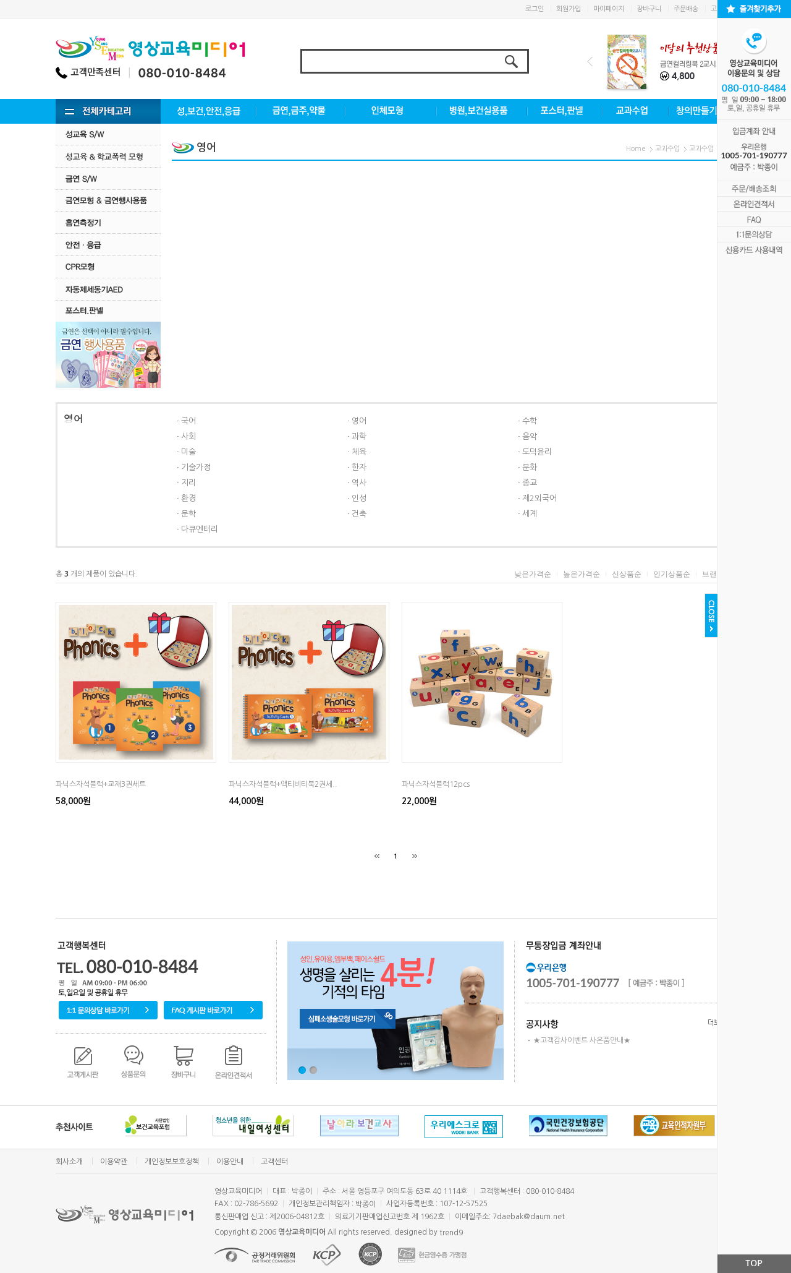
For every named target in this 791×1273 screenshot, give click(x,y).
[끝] (414, 856)
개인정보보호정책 (172, 1161)
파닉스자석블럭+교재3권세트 (101, 784)
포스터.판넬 (108, 311)
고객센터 (274, 1161)
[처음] (377, 856)
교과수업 (667, 148)
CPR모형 (108, 267)
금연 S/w (108, 178)
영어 (359, 421)
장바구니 (649, 9)
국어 (188, 421)
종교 (529, 483)
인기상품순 (671, 574)
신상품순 (626, 574)
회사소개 (69, 1161)
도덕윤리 (537, 452)
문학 (188, 514)
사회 (188, 436)
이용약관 (113, 1161)
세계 (529, 514)
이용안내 (229, 1161)
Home (636, 148)
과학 (359, 436)
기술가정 (196, 467)
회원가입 (568, 9)
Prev (590, 61)
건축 (359, 514)
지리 (188, 483)
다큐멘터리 (199, 529)
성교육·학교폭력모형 (108, 156)
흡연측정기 (108, 222)
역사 (359, 483)
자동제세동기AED (108, 289)
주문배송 (686, 9)
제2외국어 (539, 498)
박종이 (365, 1204)
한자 (359, 467)
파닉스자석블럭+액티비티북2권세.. (283, 784)
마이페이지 (608, 9)
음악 (529, 436)
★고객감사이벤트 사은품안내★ (581, 1040)
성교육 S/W (108, 134)
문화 (529, 467)
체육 (359, 452)
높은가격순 (581, 574)
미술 (188, 452)
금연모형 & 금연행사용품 (108, 200)
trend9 (451, 1233)
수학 (529, 421)
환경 (188, 498)
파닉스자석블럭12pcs (436, 784)
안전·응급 (108, 244)
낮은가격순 (532, 574)
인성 (359, 498)
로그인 (534, 9)
